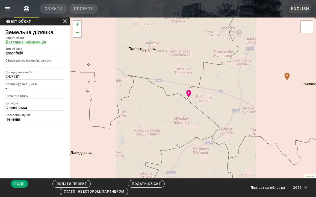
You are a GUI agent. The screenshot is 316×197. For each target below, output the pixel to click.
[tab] (26, 9)
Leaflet (310, 176)
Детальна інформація (25, 42)
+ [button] (77, 25)
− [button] (77, 33)
